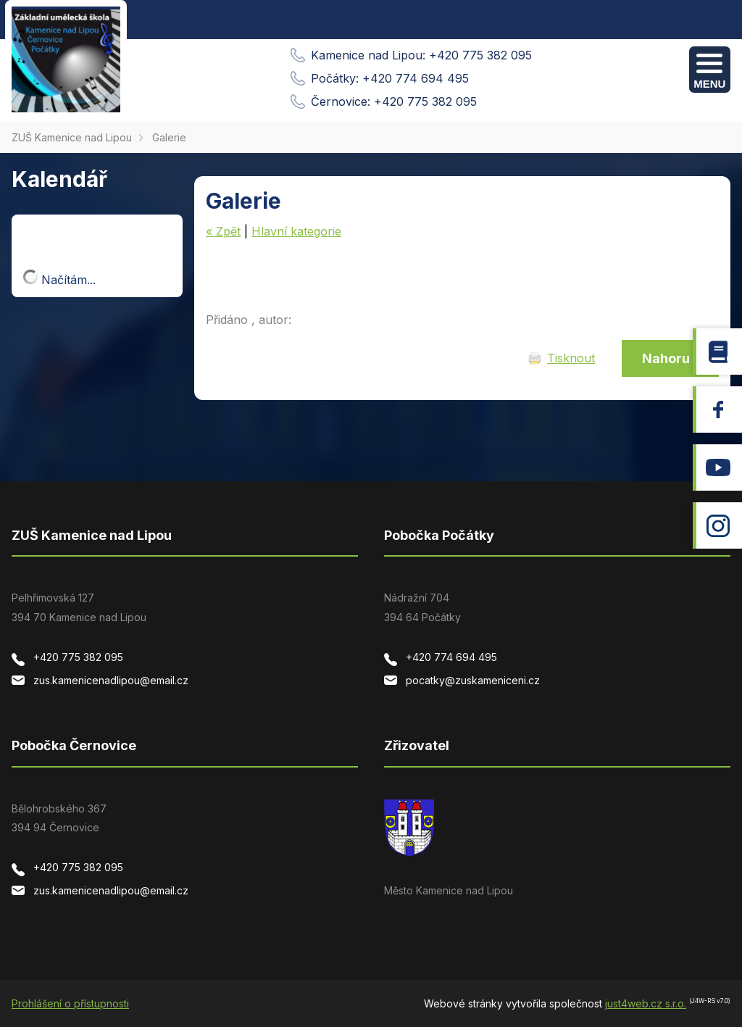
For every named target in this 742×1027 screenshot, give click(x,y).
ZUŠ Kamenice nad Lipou (72, 137)
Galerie (169, 137)
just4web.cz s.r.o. (645, 1003)
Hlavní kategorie (296, 231)
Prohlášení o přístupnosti (70, 1003)
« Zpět (223, 231)
